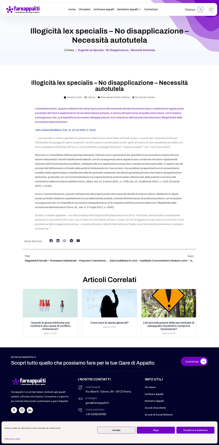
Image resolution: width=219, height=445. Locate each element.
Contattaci (151, 9)
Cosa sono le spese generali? (109, 322)
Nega (156, 430)
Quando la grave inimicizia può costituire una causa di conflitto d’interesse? (50, 326)
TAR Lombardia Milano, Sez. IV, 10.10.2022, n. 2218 (65, 130)
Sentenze (125, 97)
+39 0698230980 (95, 414)
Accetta (116, 430)
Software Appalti (104, 9)
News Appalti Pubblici (110, 97)
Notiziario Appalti (127, 9)
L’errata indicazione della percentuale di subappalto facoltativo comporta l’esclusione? (168, 326)
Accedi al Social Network (159, 414)
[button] (51, 240)
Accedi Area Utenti (155, 407)
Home (72, 9)
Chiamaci (194, 9)
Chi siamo (84, 9)
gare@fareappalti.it (97, 402)
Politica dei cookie (12, 439)
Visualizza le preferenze (195, 430)
